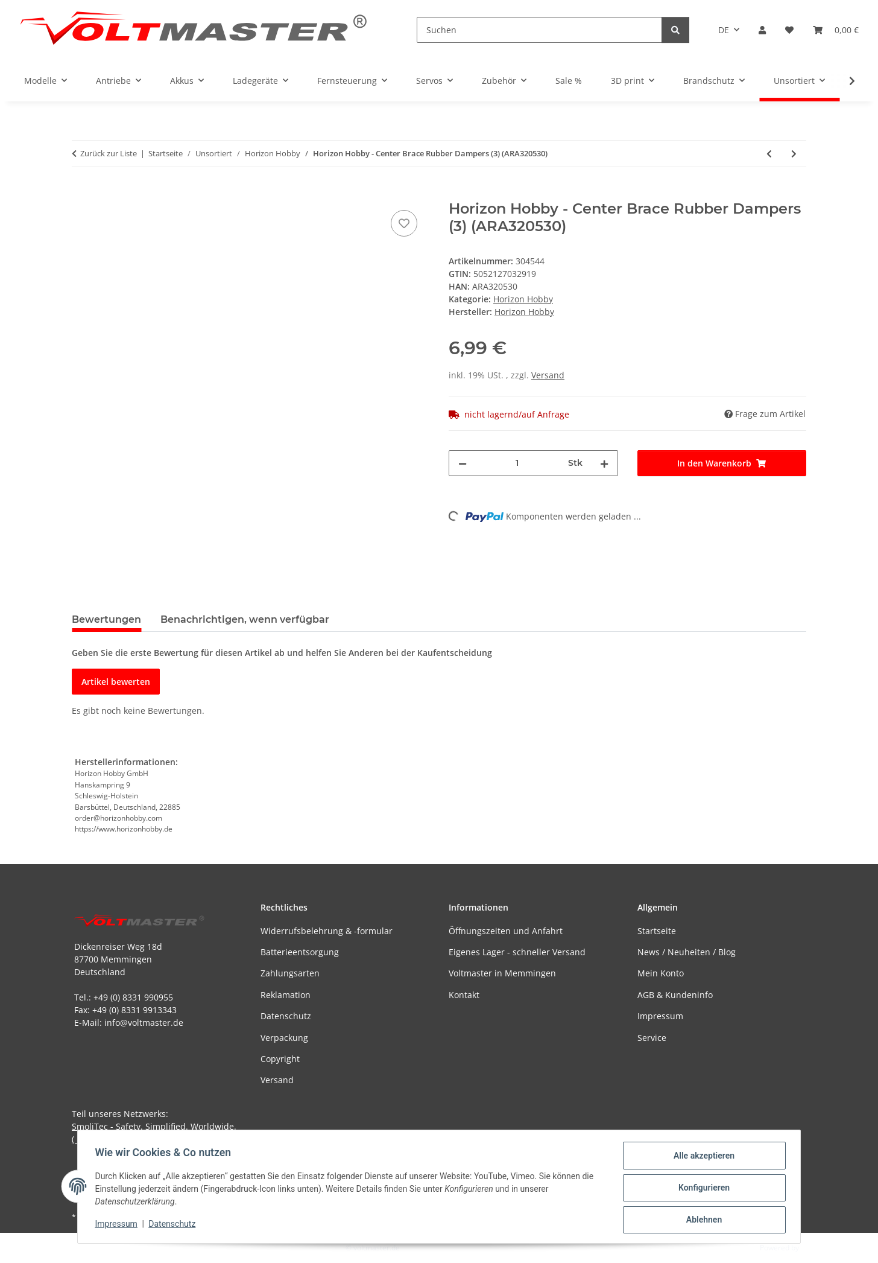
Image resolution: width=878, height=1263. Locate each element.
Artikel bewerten (115, 681)
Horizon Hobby (523, 299)
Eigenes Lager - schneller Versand (517, 952)
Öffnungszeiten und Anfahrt (506, 931)
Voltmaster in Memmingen (502, 973)
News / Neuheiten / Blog (686, 952)
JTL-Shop (815, 1247)
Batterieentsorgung (300, 952)
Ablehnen (701, 1220)
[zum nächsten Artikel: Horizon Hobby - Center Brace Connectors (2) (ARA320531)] (794, 154)
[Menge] (517, 463)
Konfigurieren (701, 1189)
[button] (762, 30)
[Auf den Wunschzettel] (404, 223)
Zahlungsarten (290, 973)
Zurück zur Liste (108, 153)
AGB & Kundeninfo (675, 995)
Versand (547, 375)
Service (651, 1037)
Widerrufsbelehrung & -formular (327, 931)
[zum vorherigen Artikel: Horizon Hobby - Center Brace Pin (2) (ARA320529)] (769, 154)
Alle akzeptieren (701, 1157)
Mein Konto (660, 973)
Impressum (118, 1225)
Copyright (280, 1058)
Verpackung (284, 1037)
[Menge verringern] (462, 463)
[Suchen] (539, 30)
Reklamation (286, 995)
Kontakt (464, 995)
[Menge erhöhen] (604, 463)
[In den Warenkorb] (81, 193)
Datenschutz (174, 1225)
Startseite (656, 931)
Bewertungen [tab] (106, 619)
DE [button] (723, 30)
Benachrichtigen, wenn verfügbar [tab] (244, 619)
